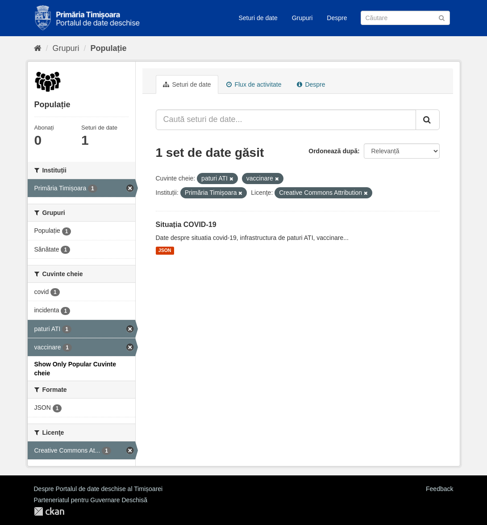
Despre (337, 17)
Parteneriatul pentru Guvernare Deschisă (90, 500)
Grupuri (302, 17)
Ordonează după (333, 151)
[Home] (38, 48)
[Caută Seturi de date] (405, 18)
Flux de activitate (254, 84)
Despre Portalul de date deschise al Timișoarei (98, 488)
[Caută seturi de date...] (286, 119)
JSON (164, 250)
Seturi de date (258, 17)
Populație (109, 48)
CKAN (49, 511)
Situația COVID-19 (186, 224)
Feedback (439, 488)
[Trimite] (441, 17)
